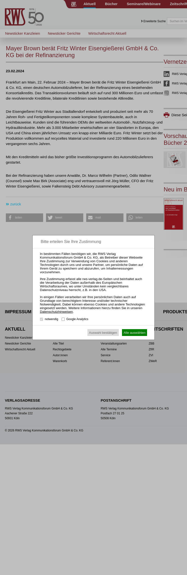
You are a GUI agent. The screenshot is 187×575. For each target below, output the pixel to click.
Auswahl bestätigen (103, 333)
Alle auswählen (135, 333)
